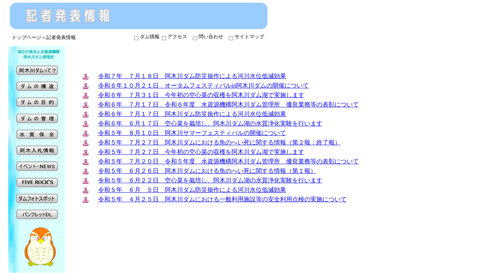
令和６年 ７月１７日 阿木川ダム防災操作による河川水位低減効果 (192, 114)
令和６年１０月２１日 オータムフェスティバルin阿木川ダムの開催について (203, 85)
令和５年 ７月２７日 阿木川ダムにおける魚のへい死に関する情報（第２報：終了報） (219, 142)
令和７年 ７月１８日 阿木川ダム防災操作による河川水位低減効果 (192, 76)
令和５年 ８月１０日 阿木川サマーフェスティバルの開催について (192, 133)
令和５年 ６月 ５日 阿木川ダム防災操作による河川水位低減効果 (192, 190)
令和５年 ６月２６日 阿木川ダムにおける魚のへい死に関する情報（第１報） (207, 171)
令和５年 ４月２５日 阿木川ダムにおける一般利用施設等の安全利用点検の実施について (222, 199)
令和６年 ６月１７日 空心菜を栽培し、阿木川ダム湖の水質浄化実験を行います (210, 123)
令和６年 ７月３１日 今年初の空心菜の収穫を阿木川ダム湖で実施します (201, 95)
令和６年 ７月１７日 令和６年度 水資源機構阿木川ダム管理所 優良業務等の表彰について (228, 104)
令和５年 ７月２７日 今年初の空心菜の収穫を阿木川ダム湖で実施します (201, 152)
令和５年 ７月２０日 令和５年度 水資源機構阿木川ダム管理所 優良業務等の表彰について (228, 161)
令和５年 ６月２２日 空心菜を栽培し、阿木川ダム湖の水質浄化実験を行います (210, 180)
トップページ (26, 37)
